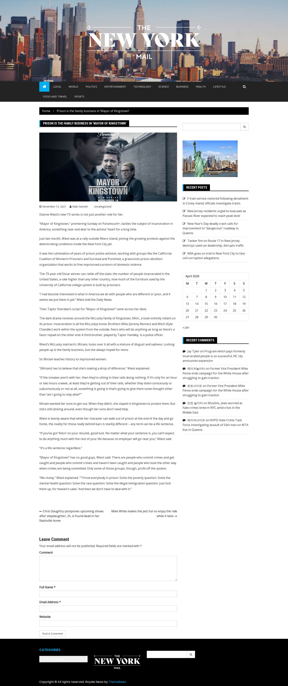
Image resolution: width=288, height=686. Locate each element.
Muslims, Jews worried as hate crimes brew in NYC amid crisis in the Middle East (212, 407)
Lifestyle (219, 86)
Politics (91, 86)
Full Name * (47, 587)
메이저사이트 (196, 420)
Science (163, 86)
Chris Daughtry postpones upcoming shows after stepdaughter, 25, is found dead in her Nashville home (71, 516)
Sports (79, 96)
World (73, 86)
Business (182, 86)
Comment (46, 552)
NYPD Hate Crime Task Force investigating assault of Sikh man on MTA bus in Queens (215, 425)
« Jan (186, 327)
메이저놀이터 (196, 369)
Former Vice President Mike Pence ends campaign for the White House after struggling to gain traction (216, 373)
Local (57, 86)
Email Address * (50, 602)
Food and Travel (55, 96)
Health (201, 86)
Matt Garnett (80, 206)
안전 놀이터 (195, 403)
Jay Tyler (193, 351)
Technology (142, 86)
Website (45, 617)
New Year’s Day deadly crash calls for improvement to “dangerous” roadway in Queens (211, 228)
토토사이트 (194, 386)
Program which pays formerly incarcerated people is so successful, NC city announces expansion (214, 356)
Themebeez (117, 682)
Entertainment (115, 86)
